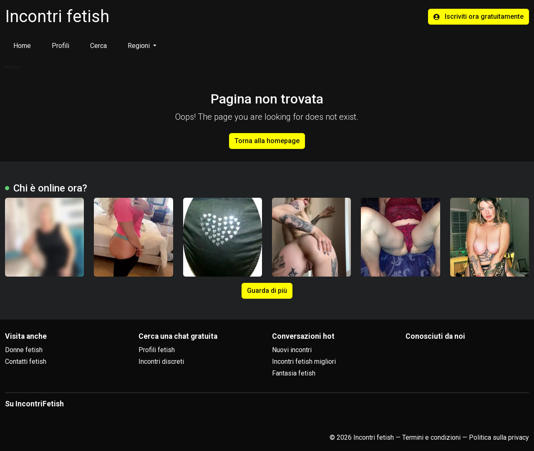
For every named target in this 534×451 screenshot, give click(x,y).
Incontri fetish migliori (304, 361)
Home (22, 46)
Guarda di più (267, 291)
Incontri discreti (161, 361)
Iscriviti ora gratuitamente (478, 16)
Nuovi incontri (292, 350)
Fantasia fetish (293, 373)
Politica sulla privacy (499, 437)
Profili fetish (157, 350)
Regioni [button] (139, 46)
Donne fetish (24, 350)
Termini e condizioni (431, 437)
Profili (60, 46)
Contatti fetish (25, 361)
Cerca (98, 46)
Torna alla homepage (267, 141)
